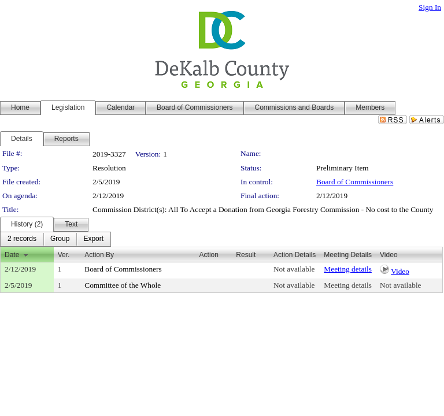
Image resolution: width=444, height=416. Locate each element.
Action (209, 255)
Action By (99, 255)
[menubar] (55, 239)
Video (400, 271)
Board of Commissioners (354, 181)
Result (246, 255)
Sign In (430, 7)
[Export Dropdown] (93, 239)
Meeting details (348, 269)
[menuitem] (22, 239)
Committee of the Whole (122, 285)
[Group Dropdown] (59, 239)
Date (12, 255)
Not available (293, 269)
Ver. (64, 255)
